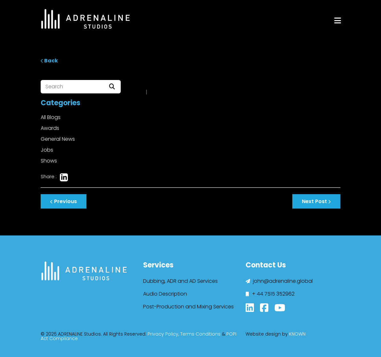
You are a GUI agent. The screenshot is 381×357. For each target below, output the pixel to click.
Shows (49, 160)
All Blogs (51, 117)
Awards (50, 128)
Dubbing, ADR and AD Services (180, 281)
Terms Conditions (200, 334)
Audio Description (165, 294)
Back (49, 60)
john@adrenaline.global (279, 281)
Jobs (47, 150)
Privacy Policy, (163, 334)
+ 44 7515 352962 (270, 294)
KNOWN (297, 334)
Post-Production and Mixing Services (188, 306)
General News (58, 139)
